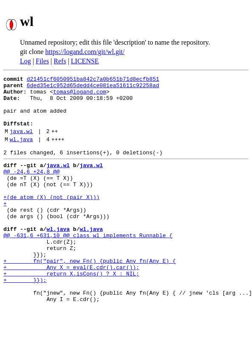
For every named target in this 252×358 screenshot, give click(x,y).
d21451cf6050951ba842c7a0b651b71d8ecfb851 (93, 80)
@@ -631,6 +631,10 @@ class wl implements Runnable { (88, 264)
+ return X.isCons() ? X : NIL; (71, 310)
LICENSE (85, 61)
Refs (60, 61)
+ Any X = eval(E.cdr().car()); (71, 303)
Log (25, 61)
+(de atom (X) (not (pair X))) (51, 218)
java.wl (21, 142)
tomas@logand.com (79, 95)
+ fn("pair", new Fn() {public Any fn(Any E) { (89, 295)
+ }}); (24, 318)
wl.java (21, 152)
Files (42, 61)
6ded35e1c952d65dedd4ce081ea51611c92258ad (93, 87)
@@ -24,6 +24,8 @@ (31, 188)
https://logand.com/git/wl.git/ (85, 51)
